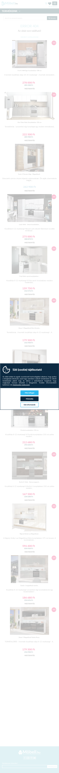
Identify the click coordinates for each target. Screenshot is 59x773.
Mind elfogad (29, 393)
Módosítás (29, 399)
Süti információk (29, 405)
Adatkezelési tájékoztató (21, 385)
